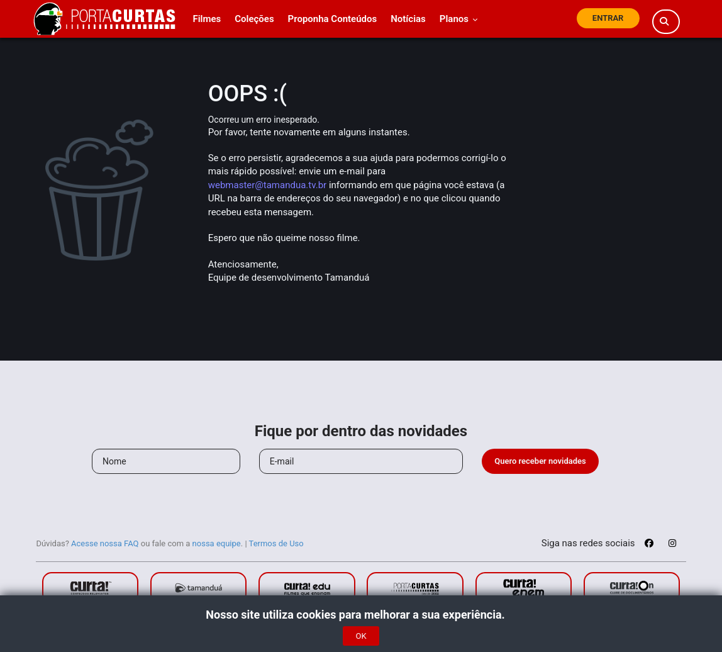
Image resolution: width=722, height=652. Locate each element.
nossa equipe (216, 543)
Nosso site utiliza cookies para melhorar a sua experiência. (361, 614)
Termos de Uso (276, 543)
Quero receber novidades (540, 461)
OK (360, 636)
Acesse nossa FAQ (105, 543)
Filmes (206, 19)
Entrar (608, 18)
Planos (459, 19)
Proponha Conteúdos (332, 19)
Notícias (408, 19)
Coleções (254, 19)
